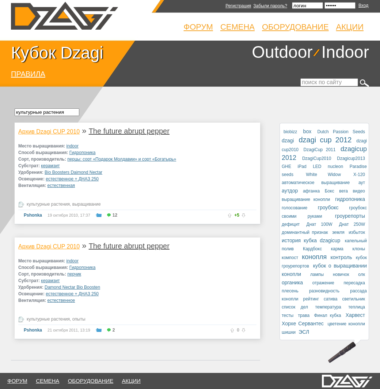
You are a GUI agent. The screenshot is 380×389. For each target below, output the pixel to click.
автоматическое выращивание (316, 182)
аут (361, 182)
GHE (286, 166)
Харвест (355, 315)
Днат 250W (352, 224)
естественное (61, 300)
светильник (353, 299)
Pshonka (33, 215)
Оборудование (295, 26)
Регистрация (238, 5)
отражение (323, 282)
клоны (359, 248)
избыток (357, 232)
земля (338, 232)
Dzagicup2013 (351, 158)
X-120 (359, 174)
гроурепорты (350, 216)
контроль (341, 257)
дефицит (291, 224)
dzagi (288, 140)
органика (292, 282)
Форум (198, 26)
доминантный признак (305, 232)
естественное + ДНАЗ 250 (72, 179)
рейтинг (311, 299)
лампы (317, 274)
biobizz (290, 131)
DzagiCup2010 (316, 158)
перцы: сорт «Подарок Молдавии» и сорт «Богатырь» (121, 159)
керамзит (50, 165)
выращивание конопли (306, 199)
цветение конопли (346, 323)
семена (47, 381)
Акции (350, 26)
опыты (79, 319)
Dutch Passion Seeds (341, 131)
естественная (61, 185)
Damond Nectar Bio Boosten (72, 287)
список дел (295, 307)
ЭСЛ (304, 332)
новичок (341, 274)
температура (328, 307)
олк (361, 274)
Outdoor (282, 52)
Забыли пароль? (270, 5)
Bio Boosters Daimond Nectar (73, 172)
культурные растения (48, 204)
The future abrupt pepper (129, 131)
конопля (314, 257)
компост (290, 257)
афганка (311, 191)
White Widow (323, 174)
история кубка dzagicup (311, 240)
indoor (72, 146)
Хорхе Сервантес (303, 323)
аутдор (290, 191)
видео (359, 191)
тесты (287, 315)
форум (17, 381)
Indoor (345, 52)
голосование (294, 207)
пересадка (354, 282)
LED (317, 166)
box (307, 131)
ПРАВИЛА (28, 74)
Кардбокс (312, 248)
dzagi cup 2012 (325, 140)
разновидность (324, 290)
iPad (302, 166)
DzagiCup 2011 (320, 149)
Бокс (329, 191)
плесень (290, 290)
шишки (289, 332)
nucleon (335, 166)
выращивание (86, 204)
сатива (331, 299)
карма (337, 248)
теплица (356, 307)
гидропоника (350, 199)
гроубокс (328, 207)
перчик (74, 274)
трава (303, 315)
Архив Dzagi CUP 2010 (49, 131)
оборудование (91, 381)
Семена (237, 26)
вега (343, 191)
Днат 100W (319, 224)
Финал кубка (327, 315)
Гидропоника (82, 152)
